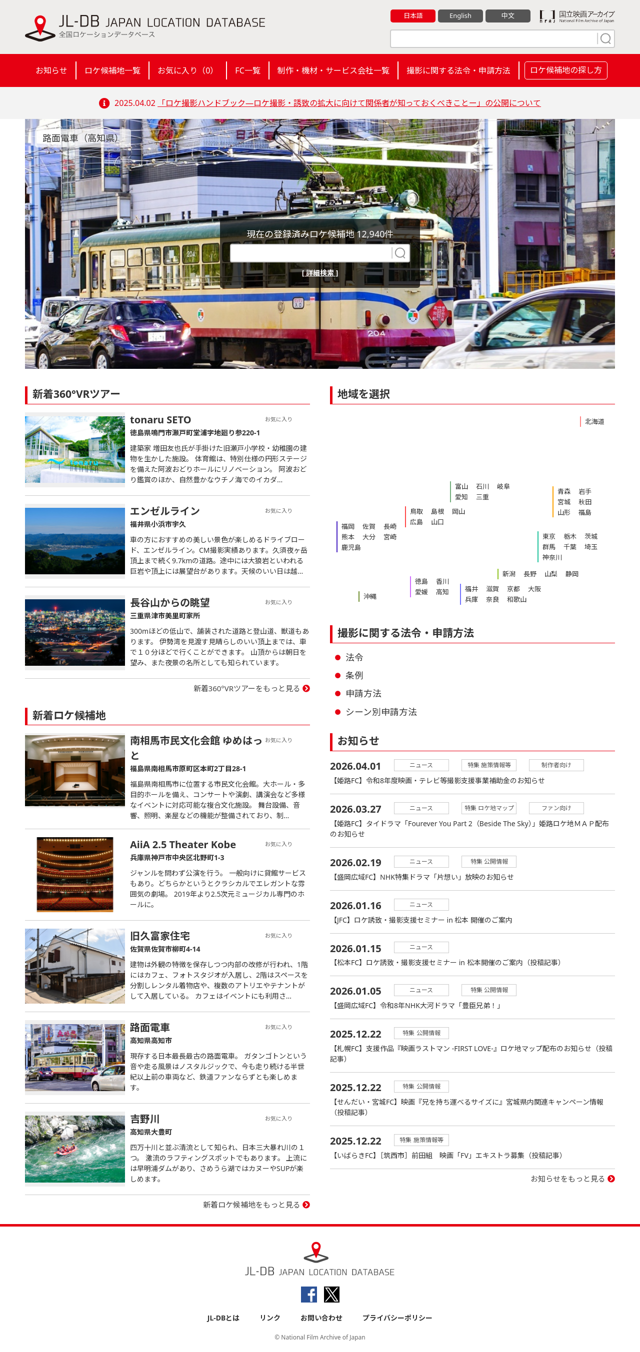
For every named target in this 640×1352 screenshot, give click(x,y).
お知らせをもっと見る (568, 1179)
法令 (355, 657)
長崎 (390, 526)
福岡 (348, 526)
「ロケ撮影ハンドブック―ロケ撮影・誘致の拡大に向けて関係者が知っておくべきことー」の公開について (349, 102)
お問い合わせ (321, 1318)
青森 (564, 491)
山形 (564, 512)
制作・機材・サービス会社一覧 (334, 70)
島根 (437, 511)
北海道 (594, 421)
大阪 (534, 588)
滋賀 (492, 588)
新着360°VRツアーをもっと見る (247, 688)
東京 (549, 536)
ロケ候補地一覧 (112, 70)
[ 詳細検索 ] (320, 272)
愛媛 (421, 591)
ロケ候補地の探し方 (566, 69)
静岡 (572, 573)
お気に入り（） (188, 70)
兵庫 (471, 599)
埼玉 (591, 546)
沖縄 (370, 596)
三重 (482, 496)
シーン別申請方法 (381, 712)
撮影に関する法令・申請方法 (458, 70)
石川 (482, 486)
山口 (437, 521)
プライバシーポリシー (397, 1318)
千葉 (570, 546)
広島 (416, 521)
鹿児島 (351, 547)
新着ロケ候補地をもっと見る (251, 1205)
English (461, 15)
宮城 (564, 501)
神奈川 (552, 557)
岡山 (458, 511)
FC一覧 (247, 70)
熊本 (348, 536)
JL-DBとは (224, 1318)
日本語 (413, 15)
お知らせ (52, 70)
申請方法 (364, 693)
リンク (270, 1318)
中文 (508, 15)
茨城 (591, 536)
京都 (513, 588)
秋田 (585, 501)
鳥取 (416, 511)
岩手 (585, 491)
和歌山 (516, 599)
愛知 (461, 496)
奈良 (492, 599)
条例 (355, 675)
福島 (585, 512)
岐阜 (503, 486)
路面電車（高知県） (83, 138)
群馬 (549, 546)
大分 (369, 536)
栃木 (570, 536)
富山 (461, 486)
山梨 (551, 573)
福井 (471, 588)
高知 (442, 591)
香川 (442, 581)
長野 (530, 573)
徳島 (421, 581)
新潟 (509, 573)
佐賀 (369, 526)
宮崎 (390, 536)
